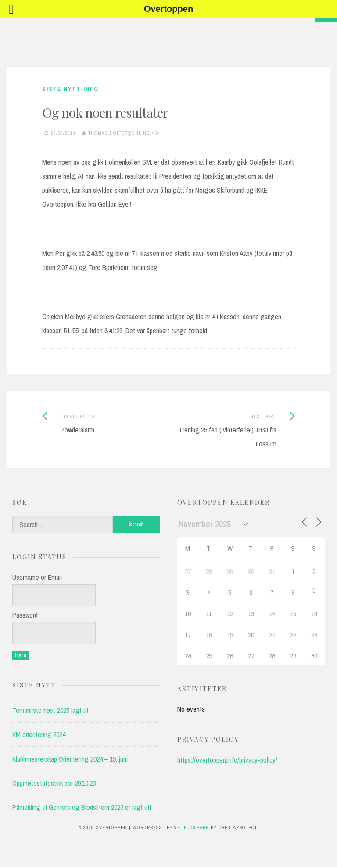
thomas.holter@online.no (123, 133)
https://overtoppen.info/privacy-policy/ (227, 760)
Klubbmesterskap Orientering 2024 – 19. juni (70, 759)
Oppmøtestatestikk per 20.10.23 (54, 783)
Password (25, 615)
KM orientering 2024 (38, 734)
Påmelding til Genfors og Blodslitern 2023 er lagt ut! (81, 807)
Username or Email (37, 577)
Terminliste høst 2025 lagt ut (50, 710)
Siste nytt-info (70, 89)
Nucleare (196, 827)
